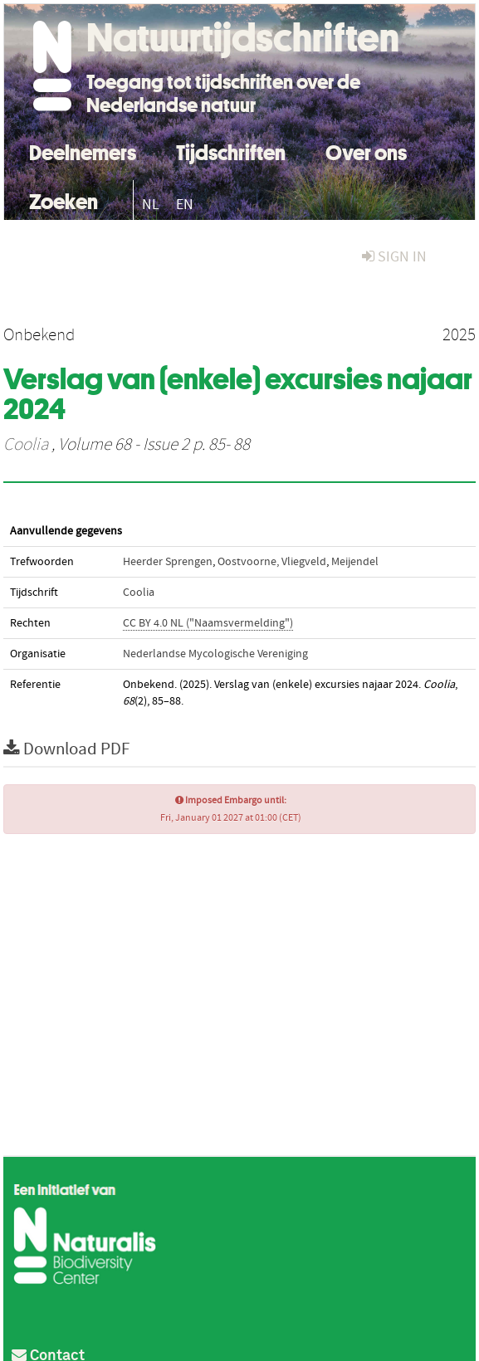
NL (150, 204)
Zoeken (63, 200)
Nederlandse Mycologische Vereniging (215, 654)
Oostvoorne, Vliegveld (272, 561)
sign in (394, 257)
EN (184, 204)
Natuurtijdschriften (242, 37)
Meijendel (355, 561)
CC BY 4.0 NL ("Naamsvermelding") (208, 623)
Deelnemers (82, 151)
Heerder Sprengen (168, 561)
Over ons (366, 151)
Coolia (25, 445)
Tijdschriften (231, 151)
